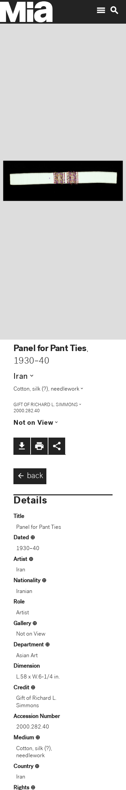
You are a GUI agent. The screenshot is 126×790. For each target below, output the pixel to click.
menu (101, 10)
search (114, 10)
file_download (22, 446)
